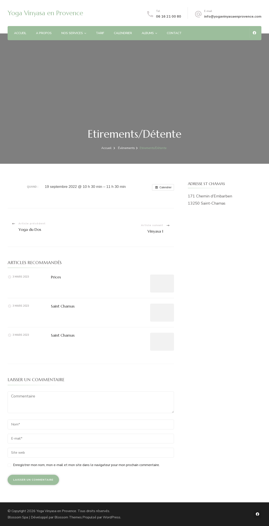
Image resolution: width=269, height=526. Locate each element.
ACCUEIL (20, 33)
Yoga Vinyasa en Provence (45, 13)
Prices (56, 277)
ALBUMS (148, 33)
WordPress (111, 517)
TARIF (100, 33)
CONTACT (174, 33)
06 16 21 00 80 (168, 16)
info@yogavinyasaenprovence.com (232, 16)
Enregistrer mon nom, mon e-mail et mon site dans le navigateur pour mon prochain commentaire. (86, 465)
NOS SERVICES (72, 33)
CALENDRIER (123, 33)
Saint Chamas (63, 306)
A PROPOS (44, 33)
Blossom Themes (68, 517)
